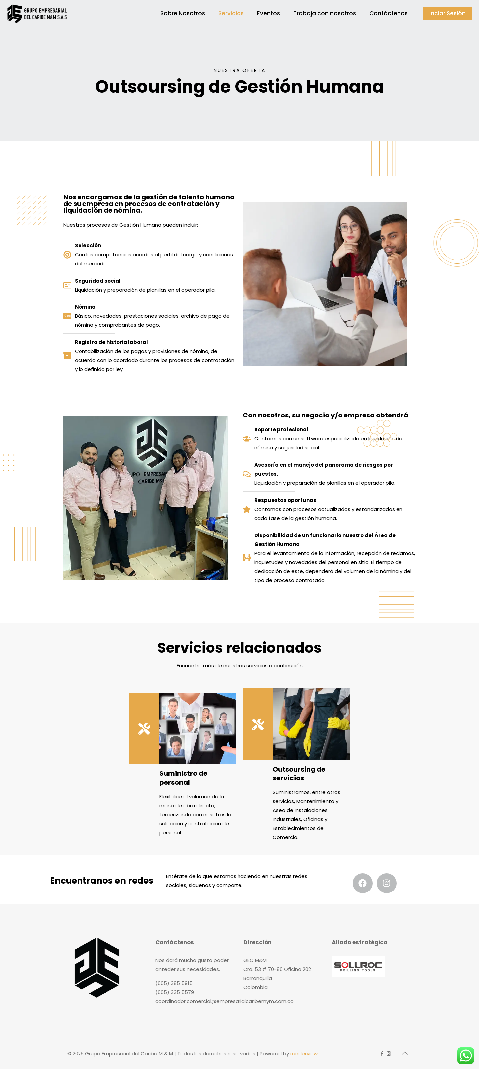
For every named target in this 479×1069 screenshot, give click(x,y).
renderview (304, 1053)
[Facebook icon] (381, 1053)
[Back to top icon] (405, 1053)
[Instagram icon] (388, 1053)
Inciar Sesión (447, 13)
